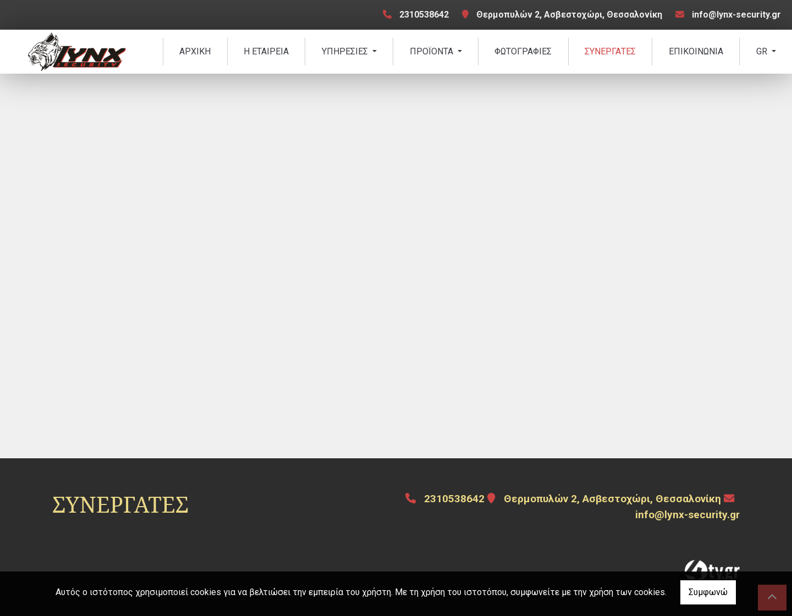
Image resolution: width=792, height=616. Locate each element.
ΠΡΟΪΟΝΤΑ (432, 51)
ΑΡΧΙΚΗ (195, 51)
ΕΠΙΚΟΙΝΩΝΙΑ (696, 51)
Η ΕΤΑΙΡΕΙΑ (266, 51)
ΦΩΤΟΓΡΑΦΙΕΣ (523, 51)
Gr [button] (762, 51)
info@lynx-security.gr (736, 14)
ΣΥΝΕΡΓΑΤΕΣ (610, 51)
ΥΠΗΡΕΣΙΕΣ (346, 51)
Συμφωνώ (708, 592)
